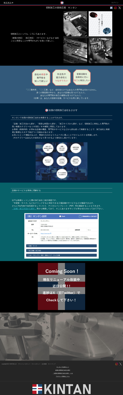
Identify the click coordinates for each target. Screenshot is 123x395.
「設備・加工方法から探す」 (24, 209)
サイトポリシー (36, 364)
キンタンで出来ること (62, 367)
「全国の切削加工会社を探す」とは (63, 373)
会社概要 (44, 364)
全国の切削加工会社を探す (62, 370)
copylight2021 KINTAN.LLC (9, 364)
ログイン (115, 3)
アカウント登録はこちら (63, 376)
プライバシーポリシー (24, 364)
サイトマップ (51, 364)
